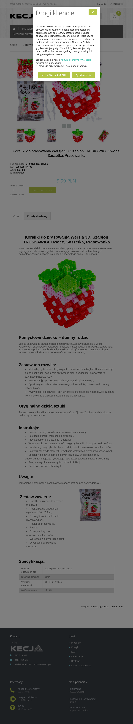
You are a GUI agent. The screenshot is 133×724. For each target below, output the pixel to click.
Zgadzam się (83, 75)
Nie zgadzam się (54, 75)
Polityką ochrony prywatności (75, 59)
